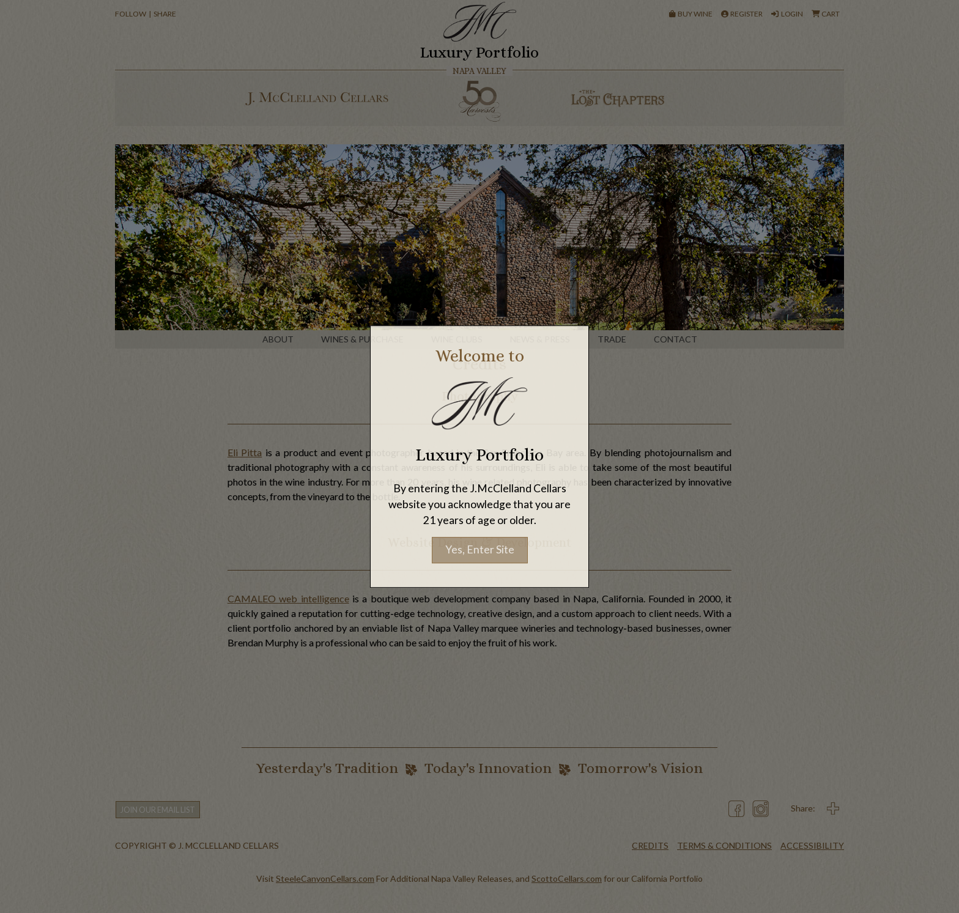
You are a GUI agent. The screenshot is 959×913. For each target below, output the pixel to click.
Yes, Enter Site (479, 550)
